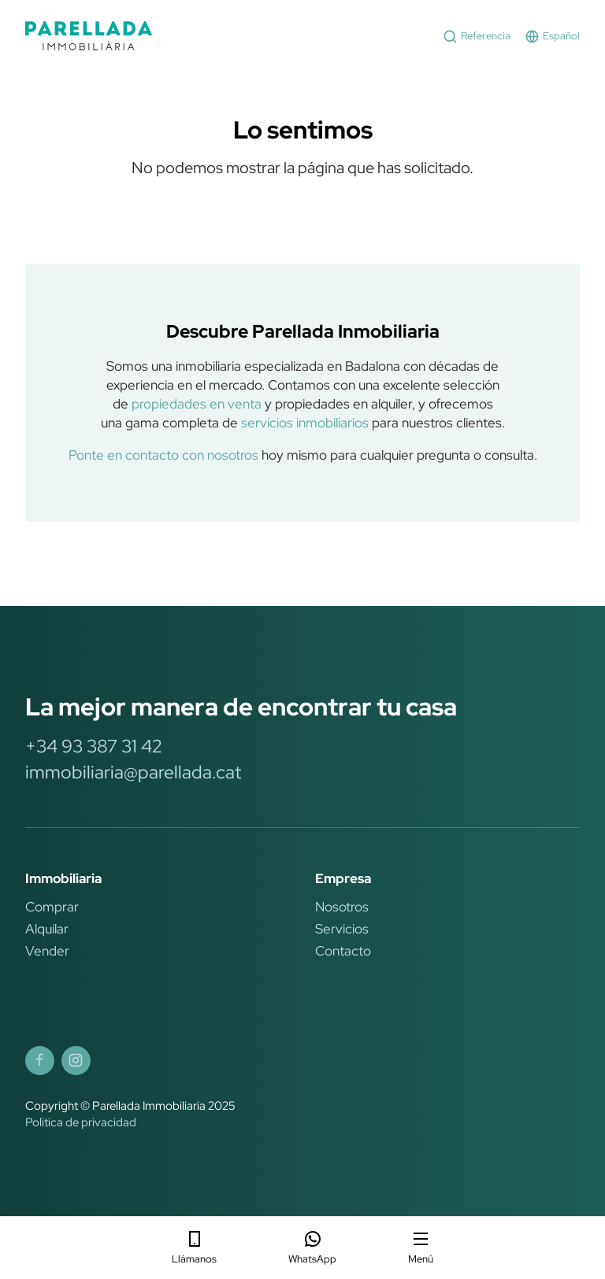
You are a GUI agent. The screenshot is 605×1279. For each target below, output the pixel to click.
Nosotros (342, 906)
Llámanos (194, 1247)
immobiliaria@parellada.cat (133, 772)
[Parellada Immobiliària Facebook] (39, 1060)
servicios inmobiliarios (305, 422)
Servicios (342, 928)
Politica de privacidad (80, 1122)
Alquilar (47, 928)
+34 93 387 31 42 (93, 746)
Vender (47, 950)
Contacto (343, 950)
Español (552, 36)
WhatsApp (312, 1247)
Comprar (52, 906)
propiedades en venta (197, 403)
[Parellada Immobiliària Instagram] (76, 1060)
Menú (420, 1247)
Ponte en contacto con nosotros (163, 455)
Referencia (476, 36)
